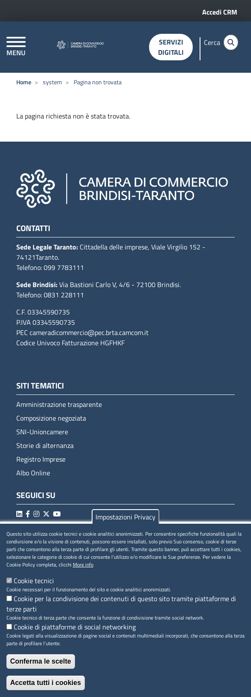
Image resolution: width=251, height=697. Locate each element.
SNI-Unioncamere (42, 432)
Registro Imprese (41, 459)
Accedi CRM (219, 12)
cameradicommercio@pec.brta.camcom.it (89, 332)
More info (83, 565)
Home (23, 81)
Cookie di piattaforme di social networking (75, 627)
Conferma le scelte (40, 661)
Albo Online (33, 473)
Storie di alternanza (45, 445)
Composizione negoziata (51, 418)
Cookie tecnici (34, 580)
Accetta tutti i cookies (45, 682)
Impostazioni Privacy (125, 517)
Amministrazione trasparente (59, 404)
